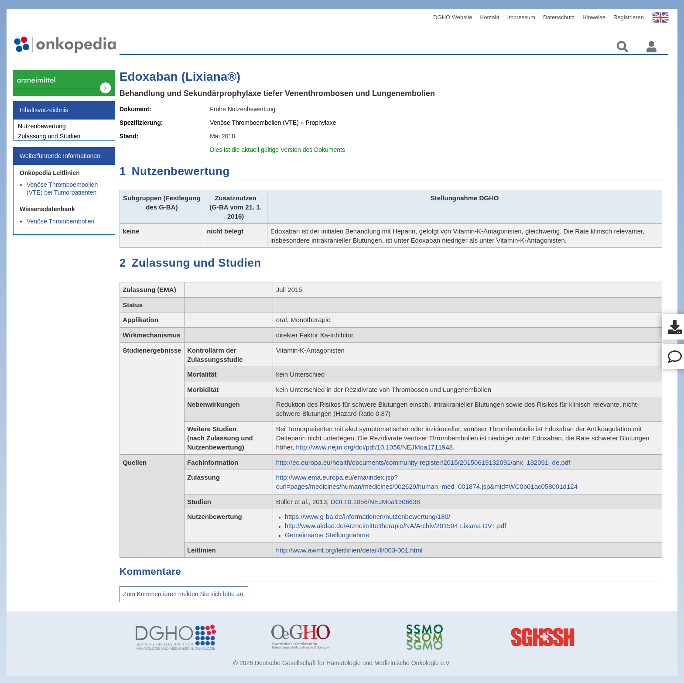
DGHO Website (452, 17)
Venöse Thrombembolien (60, 226)
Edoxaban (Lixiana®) (180, 76)
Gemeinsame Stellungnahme (327, 535)
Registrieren (628, 17)
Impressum (521, 17)
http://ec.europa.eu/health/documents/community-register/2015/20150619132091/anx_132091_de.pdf (423, 462)
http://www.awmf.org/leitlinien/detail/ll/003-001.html (349, 550)
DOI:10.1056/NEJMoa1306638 (375, 501)
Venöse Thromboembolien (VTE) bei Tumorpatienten (62, 193)
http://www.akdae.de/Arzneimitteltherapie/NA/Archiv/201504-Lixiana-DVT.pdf (395, 525)
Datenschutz (559, 17)
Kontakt (489, 17)
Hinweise (593, 17)
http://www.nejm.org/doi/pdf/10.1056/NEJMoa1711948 (374, 447)
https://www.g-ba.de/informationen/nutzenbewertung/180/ (367, 516)
